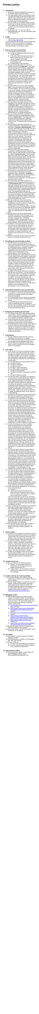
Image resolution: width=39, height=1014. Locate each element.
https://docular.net (18, 40)
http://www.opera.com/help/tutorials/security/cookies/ (24, 612)
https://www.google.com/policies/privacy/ (19, 590)
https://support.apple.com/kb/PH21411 (20, 620)
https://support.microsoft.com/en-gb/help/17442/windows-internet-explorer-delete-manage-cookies (21, 617)
